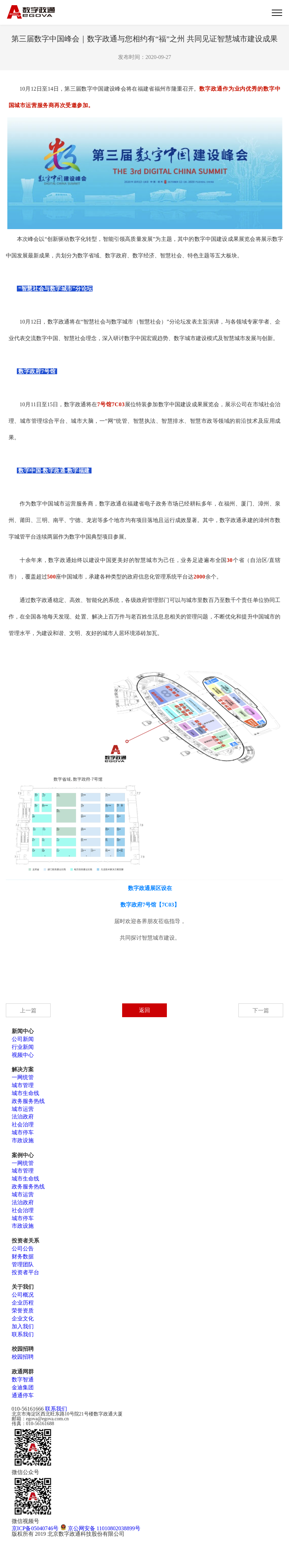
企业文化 (23, 1318)
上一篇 (28, 1010)
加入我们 (23, 1326)
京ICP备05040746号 (35, 1528)
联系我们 (23, 1334)
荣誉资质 (23, 1310)
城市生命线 (25, 1093)
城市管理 (23, 1085)
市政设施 (23, 1140)
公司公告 (23, 1248)
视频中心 (23, 1055)
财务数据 (23, 1256)
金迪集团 (23, 1387)
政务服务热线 (28, 1101)
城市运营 (23, 1109)
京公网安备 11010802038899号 (100, 1528)
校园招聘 (23, 1357)
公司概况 (23, 1295)
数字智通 (23, 1379)
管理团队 (23, 1264)
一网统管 (23, 1077)
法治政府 (23, 1117)
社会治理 (23, 1124)
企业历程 (23, 1303)
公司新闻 (23, 1039)
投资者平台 (25, 1272)
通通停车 (23, 1395)
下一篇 (261, 1010)
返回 (144, 1010)
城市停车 (23, 1132)
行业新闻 (23, 1047)
